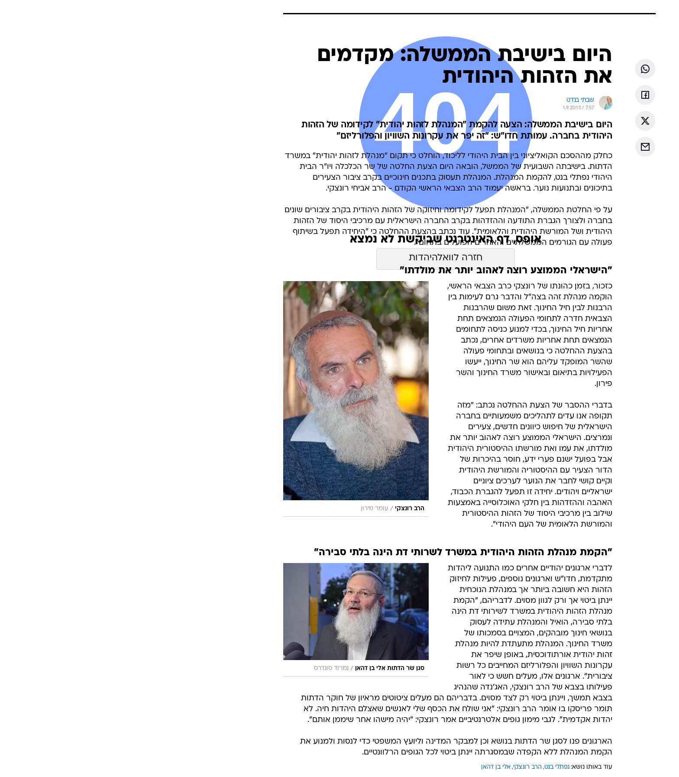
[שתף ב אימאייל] (589, 147)
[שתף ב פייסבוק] (589, 95)
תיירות (305, 8)
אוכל (361, 8)
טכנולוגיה (272, 8)
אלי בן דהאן (439, 767)
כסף (384, 8)
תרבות (435, 8)
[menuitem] (487, 8)
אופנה (240, 8)
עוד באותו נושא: (535, 767)
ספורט (463, 8)
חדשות (493, 8)
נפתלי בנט (500, 767)
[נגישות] (11, 8)
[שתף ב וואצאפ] (589, 69)
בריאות (334, 8)
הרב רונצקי (471, 767)
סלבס (408, 8)
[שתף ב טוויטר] (589, 121)
